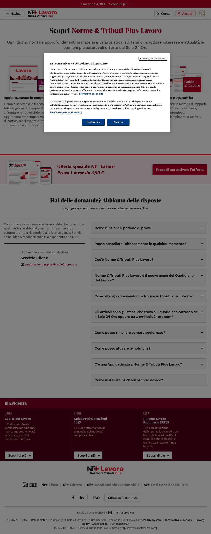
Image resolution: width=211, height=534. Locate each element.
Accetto (118, 122)
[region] (107, 92)
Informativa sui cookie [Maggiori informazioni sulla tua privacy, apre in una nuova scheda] (91, 94)
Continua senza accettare (152, 58)
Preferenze (93, 122)
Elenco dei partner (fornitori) (66, 112)
